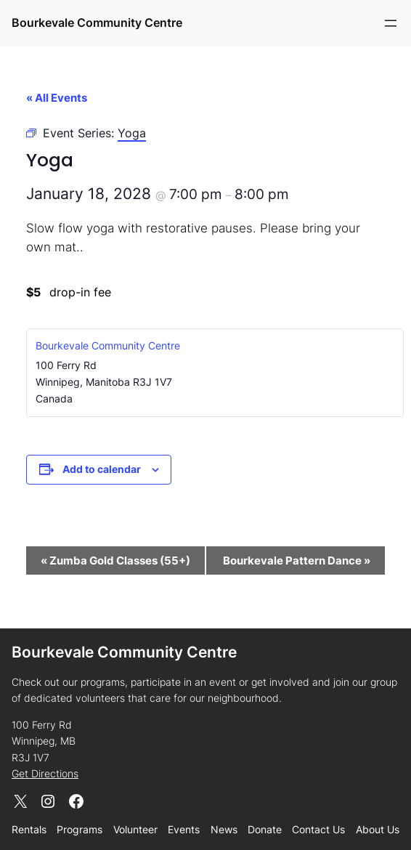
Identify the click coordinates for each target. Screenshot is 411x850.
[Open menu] (390, 23)
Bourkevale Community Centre (97, 23)
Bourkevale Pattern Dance (296, 560)
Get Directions (45, 773)
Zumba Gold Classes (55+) (115, 560)
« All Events (56, 98)
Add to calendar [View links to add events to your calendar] (101, 469)
